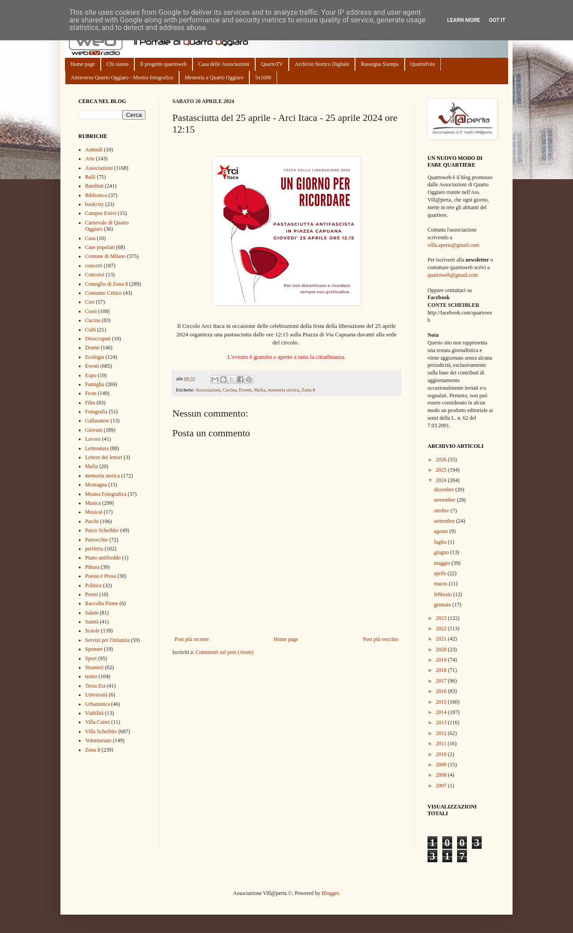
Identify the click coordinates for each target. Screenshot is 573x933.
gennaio (443, 605)
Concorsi (94, 274)
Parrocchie (96, 540)
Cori (89, 302)
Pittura (92, 567)
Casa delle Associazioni (223, 64)
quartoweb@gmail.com (453, 275)
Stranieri (94, 667)
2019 (442, 660)
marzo (441, 583)
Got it (497, 20)
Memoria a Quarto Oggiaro (214, 77)
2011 (442, 743)
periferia (94, 549)
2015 (442, 702)
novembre (445, 500)
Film (90, 403)
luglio (441, 542)
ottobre (442, 510)
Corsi (91, 311)
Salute (91, 613)
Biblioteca (96, 195)
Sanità (91, 622)
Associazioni (207, 389)
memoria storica (283, 389)
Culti (90, 330)
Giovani (94, 430)
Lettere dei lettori (103, 457)
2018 (442, 670)
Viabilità (94, 713)
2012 (442, 733)
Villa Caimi (97, 722)
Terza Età (95, 686)
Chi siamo (117, 64)
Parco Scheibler (102, 530)
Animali (94, 149)
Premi (91, 594)
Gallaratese (97, 420)
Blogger (329, 893)
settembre (445, 521)
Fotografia (96, 411)
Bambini (94, 186)
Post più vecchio (380, 639)
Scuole (92, 631)
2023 (442, 618)
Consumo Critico (103, 293)
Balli (90, 177)
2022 (442, 628)
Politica (93, 585)
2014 (442, 712)
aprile (440, 573)
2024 (442, 480)
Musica (93, 503)
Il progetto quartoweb (163, 64)
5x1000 (263, 77)
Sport (91, 658)
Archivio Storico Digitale (322, 64)
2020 (442, 649)
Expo (90, 375)
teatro (91, 676)
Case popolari (100, 247)
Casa (90, 238)
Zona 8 (308, 389)
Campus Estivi (100, 213)
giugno (442, 552)
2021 (442, 639)
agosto (441, 531)
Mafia (259, 389)
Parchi (92, 521)
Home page (82, 64)
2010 (442, 754)
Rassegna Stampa (379, 64)
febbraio (443, 594)
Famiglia (94, 384)
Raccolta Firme (101, 603)
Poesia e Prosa (100, 576)
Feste (90, 393)
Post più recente (192, 639)
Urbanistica (97, 704)
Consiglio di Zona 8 (106, 284)
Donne (92, 347)
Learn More (463, 20)
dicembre (444, 489)
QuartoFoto (423, 64)
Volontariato (98, 740)
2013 (442, 722)
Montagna (96, 485)
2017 (442, 681)
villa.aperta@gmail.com (453, 245)
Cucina (230, 389)
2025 (442, 470)
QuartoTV (272, 64)
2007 (442, 786)
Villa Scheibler (101, 731)
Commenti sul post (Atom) (224, 652)
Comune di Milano (105, 256)
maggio (442, 563)
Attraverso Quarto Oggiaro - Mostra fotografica (122, 77)
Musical (94, 512)
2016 (442, 691)
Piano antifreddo (103, 558)
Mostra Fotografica (105, 494)
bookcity (94, 204)
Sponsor (94, 649)
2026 (442, 459)
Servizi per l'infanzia (107, 640)
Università (96, 695)
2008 (442, 775)
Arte (89, 158)
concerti (94, 265)
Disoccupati (98, 338)
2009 (442, 764)
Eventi (245, 389)
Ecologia (94, 357)
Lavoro (93, 439)
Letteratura (97, 448)
